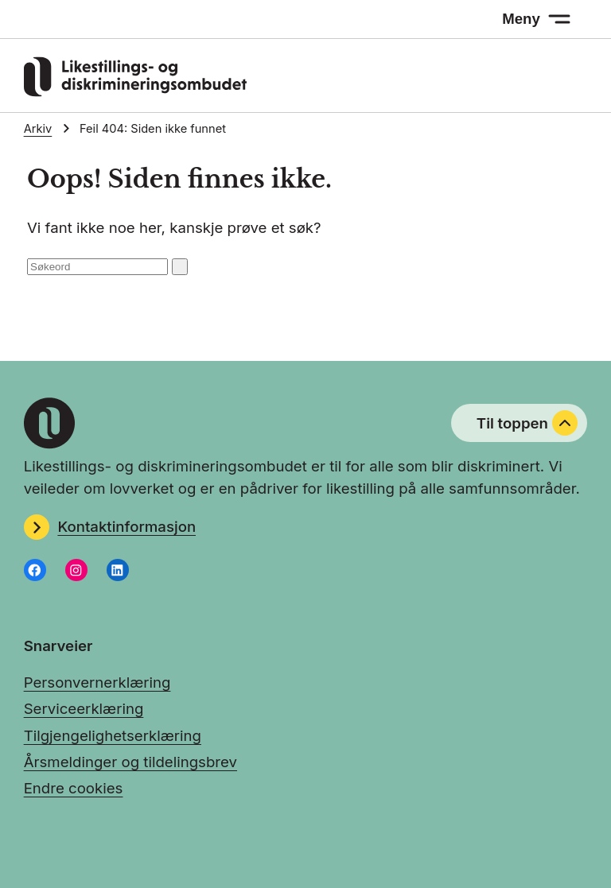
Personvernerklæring (97, 682)
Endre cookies (73, 788)
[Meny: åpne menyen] (536, 19)
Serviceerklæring (84, 708)
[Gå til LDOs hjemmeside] (135, 91)
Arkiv (38, 129)
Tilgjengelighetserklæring (112, 735)
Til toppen (527, 423)
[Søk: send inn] (180, 266)
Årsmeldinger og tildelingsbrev (130, 761)
